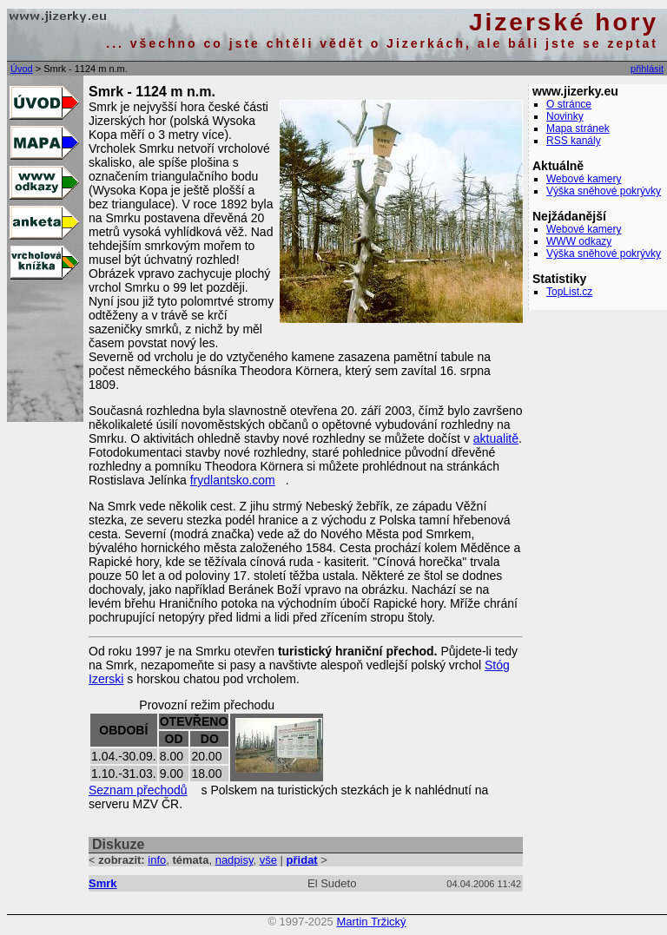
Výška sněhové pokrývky (603, 191)
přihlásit (647, 68)
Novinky (565, 116)
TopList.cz (569, 292)
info (157, 859)
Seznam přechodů (138, 790)
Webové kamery (583, 179)
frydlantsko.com (232, 480)
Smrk (103, 883)
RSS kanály (573, 141)
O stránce (568, 104)
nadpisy (234, 859)
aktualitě (495, 438)
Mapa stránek (578, 128)
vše (268, 859)
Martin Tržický (371, 921)
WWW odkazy (578, 241)
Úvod (21, 68)
